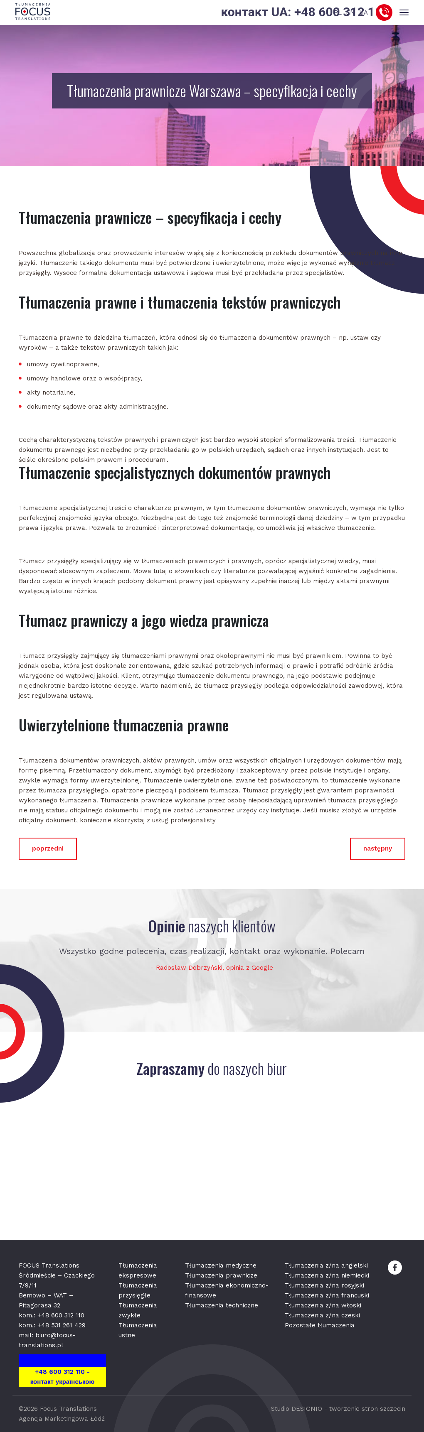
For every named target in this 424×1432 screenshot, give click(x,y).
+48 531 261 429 (61, 1325)
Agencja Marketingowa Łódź (62, 1418)
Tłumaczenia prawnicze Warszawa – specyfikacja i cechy (212, 91)
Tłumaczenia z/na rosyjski (324, 1285)
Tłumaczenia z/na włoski (323, 1305)
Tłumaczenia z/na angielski (326, 1265)
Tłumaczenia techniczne (221, 1305)
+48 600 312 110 (60, 1315)
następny (377, 848)
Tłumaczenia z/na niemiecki (327, 1275)
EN (350, 12)
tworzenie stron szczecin (367, 1408)
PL (338, 12)
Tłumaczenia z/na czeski (322, 1315)
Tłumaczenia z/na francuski (327, 1295)
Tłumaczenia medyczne (220, 1265)
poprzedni (48, 848)
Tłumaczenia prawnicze (221, 1275)
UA (363, 12)
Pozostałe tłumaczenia (320, 1325)
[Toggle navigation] (404, 13)
